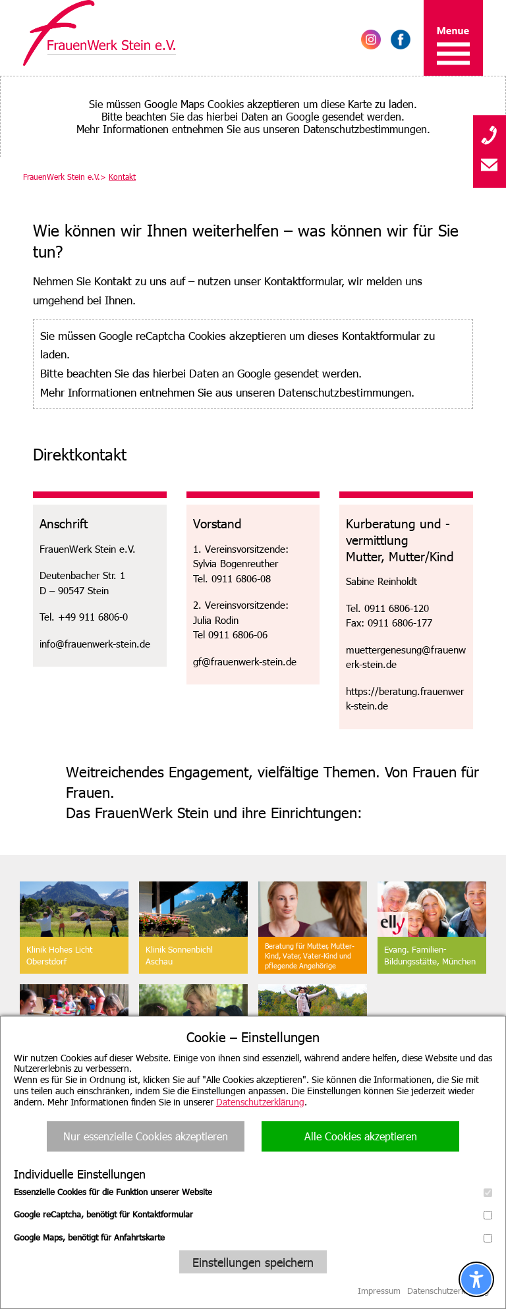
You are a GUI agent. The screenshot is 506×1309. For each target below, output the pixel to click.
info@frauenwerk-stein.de (95, 643)
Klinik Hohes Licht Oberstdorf (59, 955)
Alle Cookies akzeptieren (360, 1136)
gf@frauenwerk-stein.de (244, 661)
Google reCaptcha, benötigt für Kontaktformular (253, 1214)
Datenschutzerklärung (260, 1102)
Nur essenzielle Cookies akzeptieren (145, 1136)
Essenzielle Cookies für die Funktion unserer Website (253, 1191)
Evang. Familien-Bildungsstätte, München (430, 955)
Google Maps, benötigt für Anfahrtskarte (253, 1237)
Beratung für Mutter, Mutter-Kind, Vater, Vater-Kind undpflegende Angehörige (309, 955)
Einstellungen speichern (253, 1261)
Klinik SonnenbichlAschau (179, 955)
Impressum (379, 1290)
